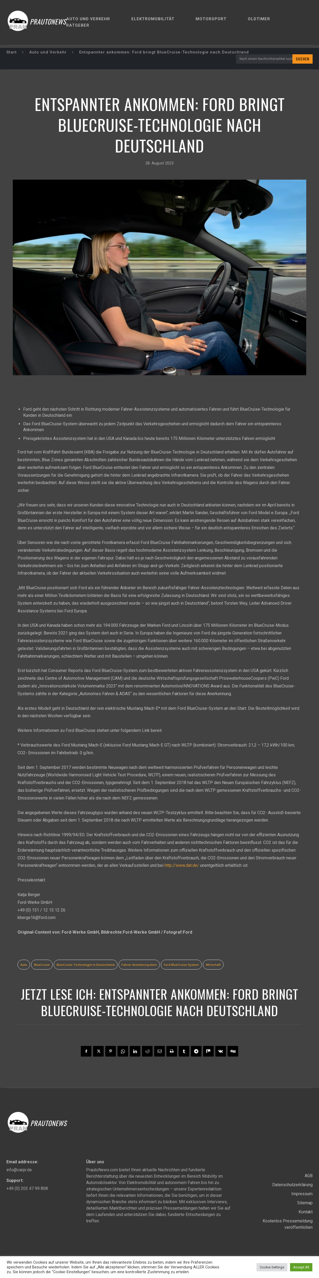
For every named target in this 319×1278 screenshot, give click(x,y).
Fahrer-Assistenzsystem (139, 965)
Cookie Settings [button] (272, 1267)
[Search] (302, 58)
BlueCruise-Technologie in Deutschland (86, 965)
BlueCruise (42, 965)
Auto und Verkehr (48, 52)
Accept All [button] (301, 1267)
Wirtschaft (213, 965)
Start (11, 52)
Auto (23, 965)
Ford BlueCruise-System (181, 965)
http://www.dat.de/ (182, 865)
